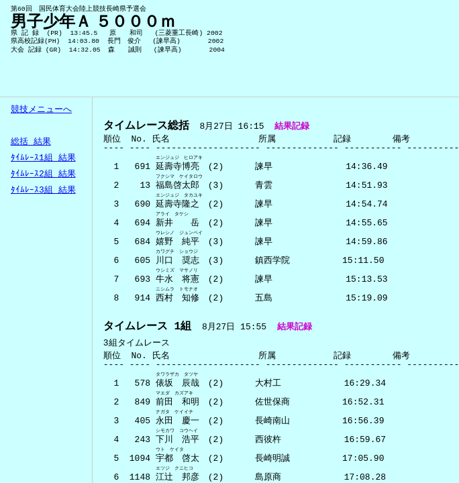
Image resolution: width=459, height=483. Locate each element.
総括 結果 (31, 142)
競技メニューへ (41, 110)
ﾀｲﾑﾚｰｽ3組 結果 (43, 190)
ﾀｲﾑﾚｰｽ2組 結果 (43, 174)
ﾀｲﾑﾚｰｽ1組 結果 (43, 158)
